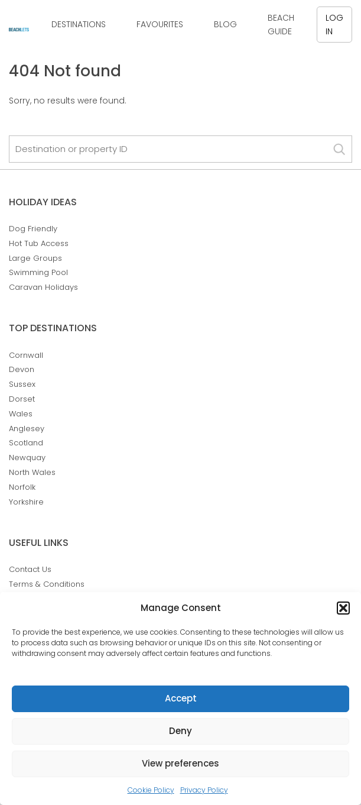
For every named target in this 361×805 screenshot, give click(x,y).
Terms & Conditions (46, 584)
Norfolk (22, 487)
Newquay (27, 457)
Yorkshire (26, 501)
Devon (21, 369)
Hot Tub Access (39, 243)
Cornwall (26, 355)
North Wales (32, 472)
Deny (180, 731)
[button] (343, 608)
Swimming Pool (38, 272)
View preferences (180, 763)
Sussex (22, 384)
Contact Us (30, 569)
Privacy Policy (204, 790)
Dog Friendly (33, 228)
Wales (20, 413)
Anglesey (26, 428)
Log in (334, 24)
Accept (181, 698)
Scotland (26, 442)
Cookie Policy (151, 790)
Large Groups (35, 258)
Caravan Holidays (43, 287)
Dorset (22, 399)
